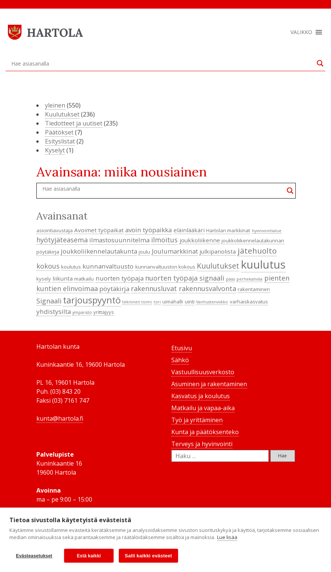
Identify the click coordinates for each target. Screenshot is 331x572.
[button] (301, 32)
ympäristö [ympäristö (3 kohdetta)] (82, 312)
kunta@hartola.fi (59, 418)
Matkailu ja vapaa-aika (203, 408)
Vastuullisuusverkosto (202, 372)
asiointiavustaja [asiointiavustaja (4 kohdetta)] (54, 230)
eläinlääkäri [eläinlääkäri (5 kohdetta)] (189, 230)
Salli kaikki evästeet (148, 556)
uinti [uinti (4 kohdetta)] (190, 301)
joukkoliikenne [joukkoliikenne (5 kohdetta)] (200, 240)
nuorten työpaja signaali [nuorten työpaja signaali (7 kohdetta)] (184, 277)
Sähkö (180, 360)
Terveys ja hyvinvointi (201, 444)
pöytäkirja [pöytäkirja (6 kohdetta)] (114, 288)
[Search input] (162, 63)
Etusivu (181, 348)
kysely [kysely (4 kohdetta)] (43, 278)
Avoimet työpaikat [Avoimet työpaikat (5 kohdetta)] (99, 230)
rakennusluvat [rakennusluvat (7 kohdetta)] (154, 288)
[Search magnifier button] (320, 63)
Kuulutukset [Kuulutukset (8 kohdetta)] (218, 266)
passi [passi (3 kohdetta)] (230, 279)
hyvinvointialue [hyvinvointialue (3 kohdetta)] (267, 230)
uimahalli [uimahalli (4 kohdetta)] (172, 301)
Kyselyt (55, 150)
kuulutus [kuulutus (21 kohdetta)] (263, 264)
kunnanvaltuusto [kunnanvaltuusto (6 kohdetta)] (107, 266)
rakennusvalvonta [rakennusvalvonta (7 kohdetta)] (207, 288)
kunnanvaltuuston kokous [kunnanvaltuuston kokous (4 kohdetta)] (165, 266)
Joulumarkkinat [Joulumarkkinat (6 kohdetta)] (175, 251)
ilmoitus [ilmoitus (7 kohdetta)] (164, 239)
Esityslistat (60, 141)
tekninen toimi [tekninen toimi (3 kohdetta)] (137, 302)
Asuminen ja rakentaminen (209, 384)
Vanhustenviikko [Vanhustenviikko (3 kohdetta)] (212, 302)
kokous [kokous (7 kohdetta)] (48, 265)
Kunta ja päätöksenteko (205, 432)
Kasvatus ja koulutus (200, 396)
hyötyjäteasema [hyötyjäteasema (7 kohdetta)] (62, 239)
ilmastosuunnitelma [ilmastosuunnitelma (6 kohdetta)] (119, 240)
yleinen (55, 105)
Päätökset (59, 132)
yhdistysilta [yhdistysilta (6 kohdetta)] (53, 311)
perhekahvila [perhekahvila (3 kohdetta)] (249, 279)
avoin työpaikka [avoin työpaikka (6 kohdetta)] (148, 230)
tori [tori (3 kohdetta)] (157, 302)
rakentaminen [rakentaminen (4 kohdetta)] (254, 289)
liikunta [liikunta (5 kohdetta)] (62, 278)
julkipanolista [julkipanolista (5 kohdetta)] (217, 251)
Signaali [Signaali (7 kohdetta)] (48, 300)
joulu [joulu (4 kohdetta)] (144, 251)
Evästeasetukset (34, 556)
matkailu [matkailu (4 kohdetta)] (84, 278)
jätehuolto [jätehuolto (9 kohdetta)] (257, 250)
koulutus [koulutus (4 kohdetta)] (71, 266)
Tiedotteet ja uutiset (73, 123)
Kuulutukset (62, 114)
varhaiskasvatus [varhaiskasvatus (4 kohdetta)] (249, 301)
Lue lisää (227, 537)
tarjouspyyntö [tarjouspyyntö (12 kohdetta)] (92, 300)
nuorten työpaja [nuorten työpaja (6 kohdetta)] (120, 278)
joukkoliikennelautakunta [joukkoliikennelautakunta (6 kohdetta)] (99, 251)
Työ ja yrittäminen (197, 420)
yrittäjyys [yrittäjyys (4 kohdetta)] (103, 312)
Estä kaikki (89, 556)
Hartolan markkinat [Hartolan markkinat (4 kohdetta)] (228, 230)
